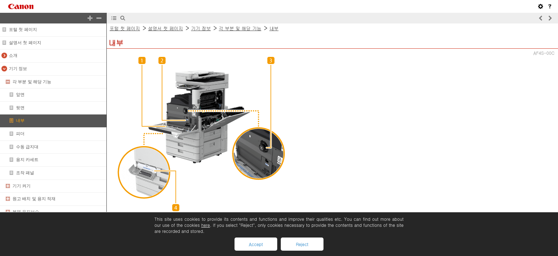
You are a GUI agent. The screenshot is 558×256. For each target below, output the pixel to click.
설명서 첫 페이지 (25, 42)
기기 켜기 (21, 185)
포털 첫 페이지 (23, 29)
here (205, 225)
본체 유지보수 (25, 211)
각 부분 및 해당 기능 (31, 81)
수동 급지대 (27, 146)
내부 (20, 120)
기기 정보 (18, 68)
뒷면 (20, 107)
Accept (256, 244)
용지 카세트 (27, 159)
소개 (13, 55)
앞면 (20, 94)
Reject (302, 244)
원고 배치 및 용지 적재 (34, 198)
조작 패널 (25, 172)
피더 (20, 133)
